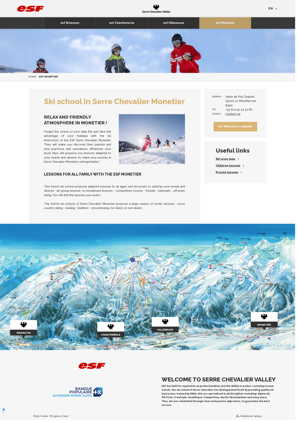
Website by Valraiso (251, 416)
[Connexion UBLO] (4, 409)
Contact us (232, 114)
